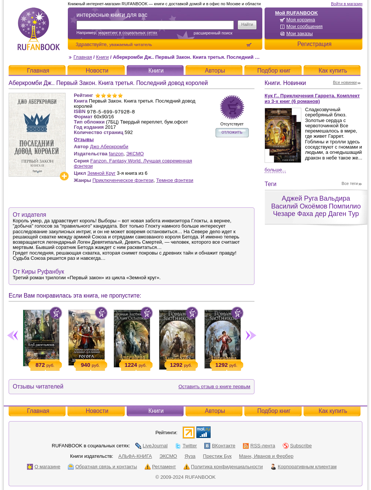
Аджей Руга (300, 198)
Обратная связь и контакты (102, 466)
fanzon (116, 153)
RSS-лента (259, 445)
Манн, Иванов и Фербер (266, 456)
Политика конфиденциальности (223, 466)
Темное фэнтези (174, 180)
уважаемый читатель (130, 44)
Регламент (160, 466)
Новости (97, 70)
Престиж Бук (217, 456)
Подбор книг (273, 70)
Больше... (275, 170)
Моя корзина (300, 19)
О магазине (43, 466)
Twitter (186, 445)
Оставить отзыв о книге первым (214, 386)
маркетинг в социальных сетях (127, 32)
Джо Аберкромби (109, 146)
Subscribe (297, 445)
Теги (271, 184)
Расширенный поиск (213, 33)
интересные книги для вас (111, 15)
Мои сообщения (304, 26)
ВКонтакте (219, 445)
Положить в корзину (55, 313)
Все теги (350, 183)
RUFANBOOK (38, 28)
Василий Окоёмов (299, 206)
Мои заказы (299, 33)
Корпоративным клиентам (303, 466)
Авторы (215, 70)
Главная (82, 57)
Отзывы (84, 139)
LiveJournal (151, 445)
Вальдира (334, 198)
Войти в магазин (346, 3)
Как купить (333, 70)
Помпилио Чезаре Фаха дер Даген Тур (317, 210)
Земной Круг (101, 173)
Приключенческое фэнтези (123, 180)
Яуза (190, 456)
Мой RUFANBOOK (296, 13)
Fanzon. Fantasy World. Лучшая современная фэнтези (133, 163)
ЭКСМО (135, 153)
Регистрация (314, 44)
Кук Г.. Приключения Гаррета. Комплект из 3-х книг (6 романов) (312, 98)
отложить (231, 132)
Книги (102, 57)
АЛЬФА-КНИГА (135, 456)
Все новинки (345, 82)
